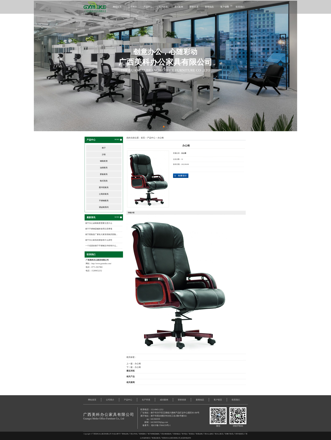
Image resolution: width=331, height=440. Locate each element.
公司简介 (132, 7)
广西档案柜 (142, 434)
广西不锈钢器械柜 (152, 434)
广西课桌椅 (198, 434)
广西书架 (183, 434)
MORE (118, 139)
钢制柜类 (104, 161)
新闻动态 (209, 7)
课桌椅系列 (104, 207)
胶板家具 (104, 174)
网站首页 (117, 7)
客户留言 (224, 7)
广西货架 (190, 434)
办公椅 (161, 138)
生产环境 (163, 7)
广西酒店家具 (155, 438)
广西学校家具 (239, 434)
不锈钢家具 (104, 201)
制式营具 (104, 181)
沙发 (104, 154)
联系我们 (240, 7)
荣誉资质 (194, 7)
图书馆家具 (104, 187)
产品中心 (148, 7)
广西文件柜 (133, 434)
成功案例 (178, 7)
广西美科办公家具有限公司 (170, 438)
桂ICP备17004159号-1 (161, 425)
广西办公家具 (218, 434)
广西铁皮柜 (124, 434)
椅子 (104, 148)
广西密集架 (176, 434)
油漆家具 (104, 168)
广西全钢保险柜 (165, 434)
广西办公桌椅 (208, 434)
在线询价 (180, 175)
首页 (143, 138)
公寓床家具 (104, 194)
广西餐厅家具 (228, 434)
